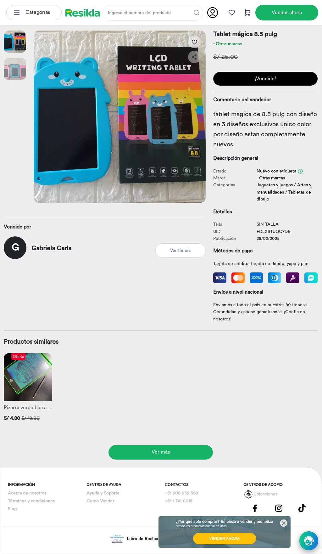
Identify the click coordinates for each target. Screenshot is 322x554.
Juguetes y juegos (275, 185)
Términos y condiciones (31, 501)
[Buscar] (196, 12)
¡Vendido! (265, 78)
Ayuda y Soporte (102, 493)
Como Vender (100, 501)
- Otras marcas (227, 44)
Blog (12, 509)
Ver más (161, 452)
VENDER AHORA (224, 538)
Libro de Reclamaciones (142, 539)
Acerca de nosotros (27, 493)
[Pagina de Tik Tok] (302, 508)
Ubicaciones (265, 494)
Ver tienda (180, 250)
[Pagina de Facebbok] (255, 508)
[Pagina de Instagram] (278, 508)
